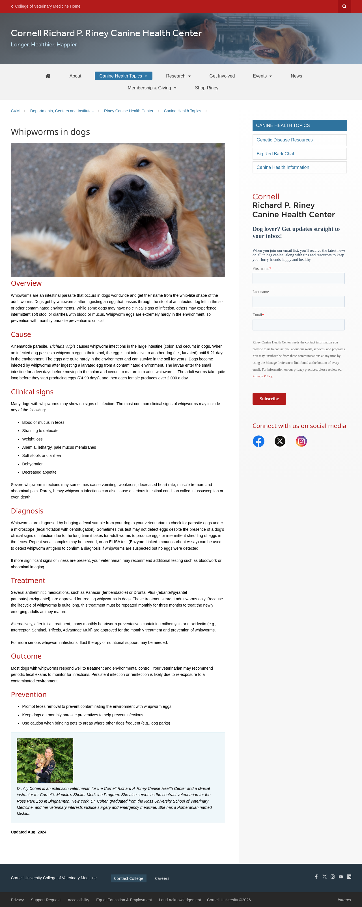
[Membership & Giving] (152, 87)
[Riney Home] (48, 75)
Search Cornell (344, 6)
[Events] (262, 76)
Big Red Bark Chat (275, 153)
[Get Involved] (222, 76)
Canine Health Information (283, 167)
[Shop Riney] (207, 87)
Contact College (128, 878)
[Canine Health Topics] (123, 76)
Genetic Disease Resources (285, 139)
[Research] (178, 76)
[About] (75, 76)
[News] (296, 76)
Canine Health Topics (283, 125)
